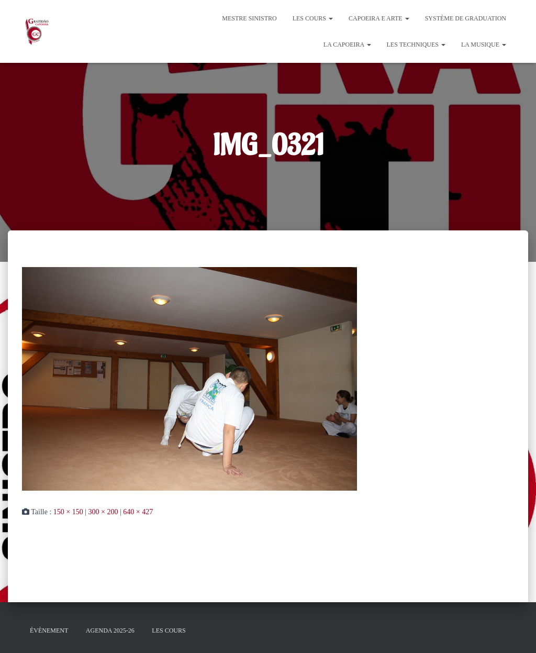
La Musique (483, 44)
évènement (49, 630)
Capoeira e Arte (379, 18)
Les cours (313, 18)
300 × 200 (103, 512)
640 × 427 (138, 512)
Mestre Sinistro (249, 18)
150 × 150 (68, 512)
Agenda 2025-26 (110, 630)
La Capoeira (347, 44)
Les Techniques (416, 44)
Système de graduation (465, 18)
